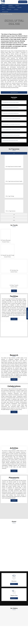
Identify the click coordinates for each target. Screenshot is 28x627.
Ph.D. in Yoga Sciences (10, 211)
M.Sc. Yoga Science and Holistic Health (14, 181)
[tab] (14, 153)
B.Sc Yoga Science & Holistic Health (13, 166)
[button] (14, 102)
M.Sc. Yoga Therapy (10, 196)
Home (1, 14)
